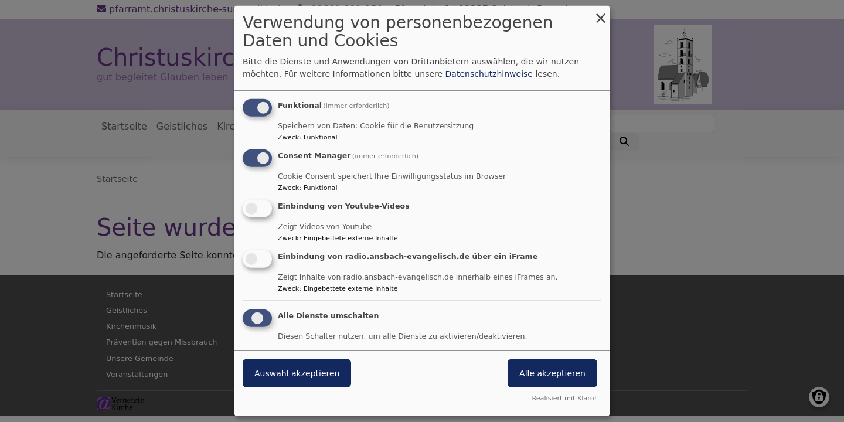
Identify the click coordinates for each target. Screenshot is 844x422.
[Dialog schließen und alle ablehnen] (601, 13)
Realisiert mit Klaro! (564, 398)
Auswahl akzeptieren (296, 372)
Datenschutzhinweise (489, 74)
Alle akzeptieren (552, 372)
